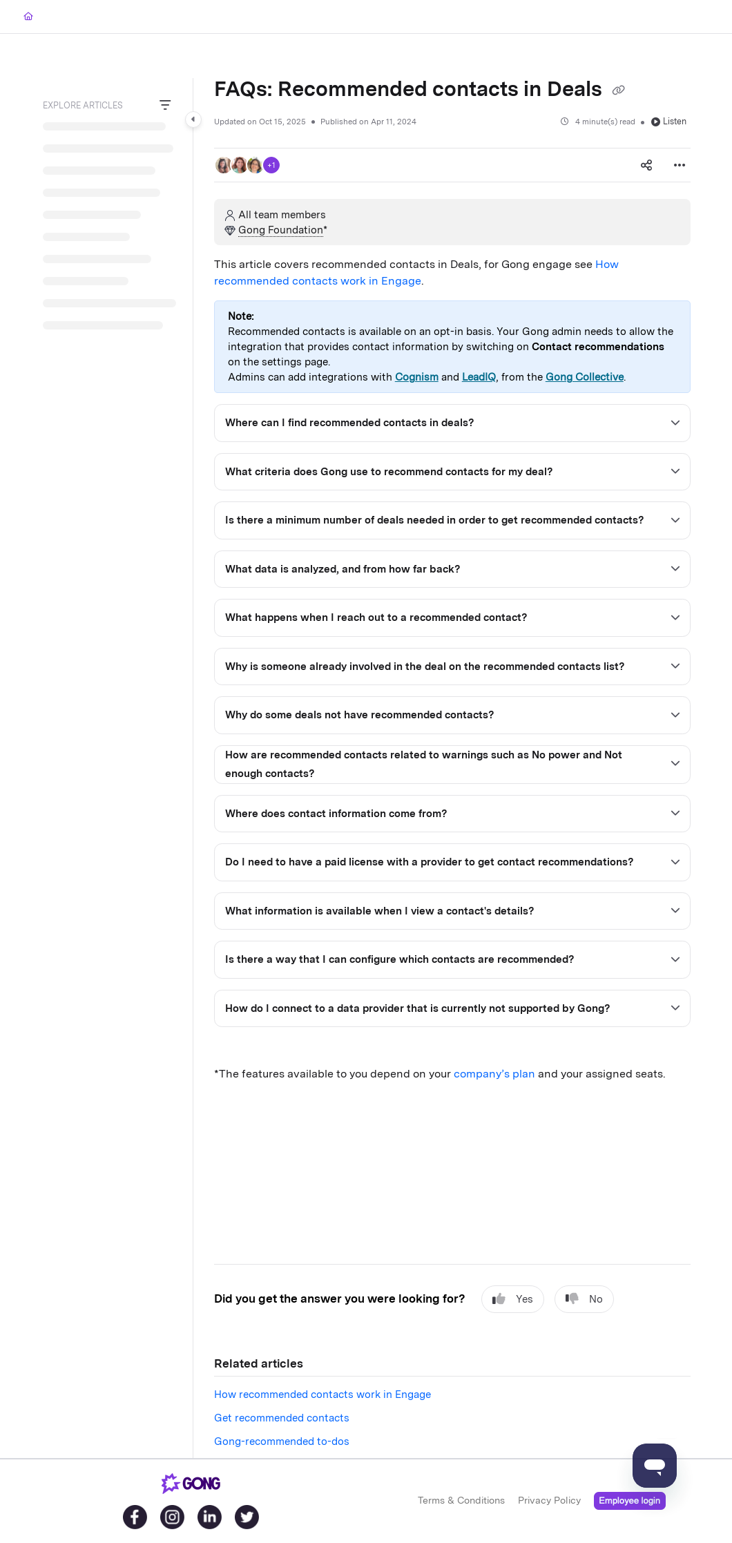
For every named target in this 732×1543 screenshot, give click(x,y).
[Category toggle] (193, 119)
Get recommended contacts (281, 1418)
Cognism (417, 377)
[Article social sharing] (646, 165)
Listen (668, 121)
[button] (223, 165)
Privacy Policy (549, 1500)
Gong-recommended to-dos (281, 1441)
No (584, 1298)
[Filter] (165, 106)
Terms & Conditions (461, 1500)
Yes (512, 1298)
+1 (271, 165)
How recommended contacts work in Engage (322, 1394)
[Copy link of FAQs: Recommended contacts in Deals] (618, 90)
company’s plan (494, 1073)
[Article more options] (679, 165)
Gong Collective (585, 377)
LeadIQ (479, 377)
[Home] (28, 16)
